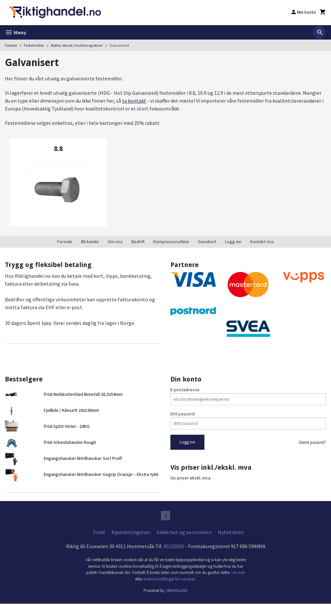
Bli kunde (90, 241)
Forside (11, 45)
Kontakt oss (262, 241)
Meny (15, 32)
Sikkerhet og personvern (184, 533)
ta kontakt (134, 100)
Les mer (238, 574)
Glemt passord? (312, 442)
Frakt (99, 533)
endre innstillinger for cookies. (169, 580)
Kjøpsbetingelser (131, 533)
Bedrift (138, 241)
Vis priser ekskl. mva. (190, 478)
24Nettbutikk (176, 592)
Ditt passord (182, 414)
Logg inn (233, 241)
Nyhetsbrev (231, 533)
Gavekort (207, 241)
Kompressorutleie (171, 241)
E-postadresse (185, 390)
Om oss (115, 241)
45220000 (173, 547)
